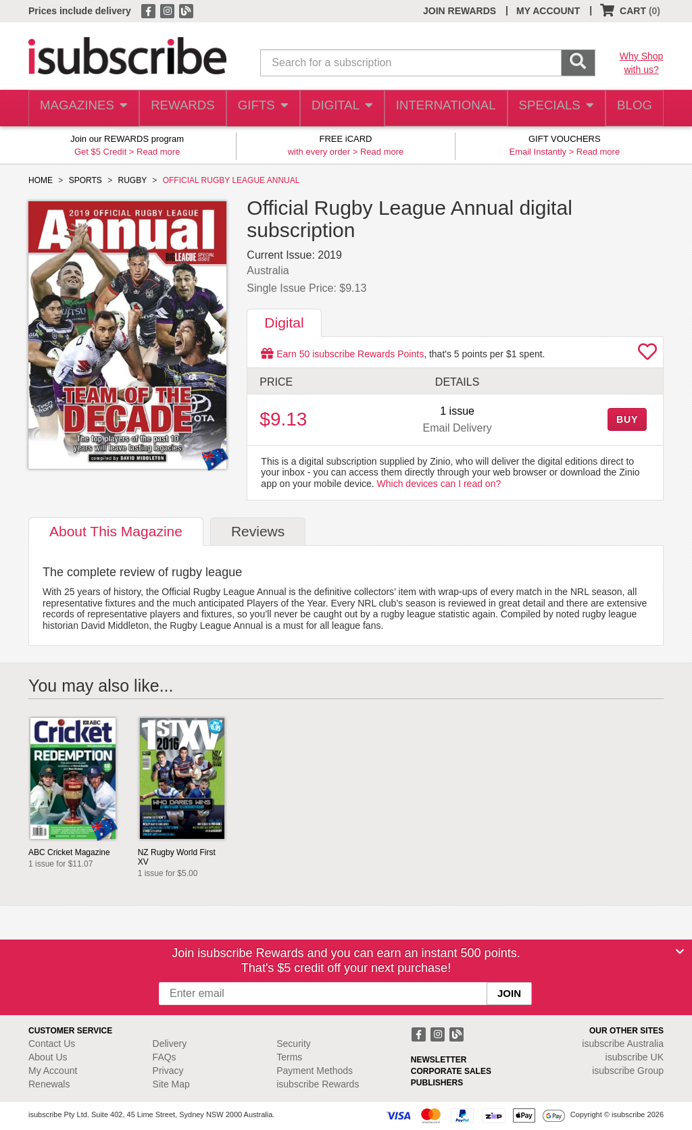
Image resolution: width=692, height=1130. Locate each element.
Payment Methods (314, 1070)
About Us (48, 1057)
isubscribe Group (628, 1070)
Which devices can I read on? (439, 483)
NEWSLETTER (439, 1059)
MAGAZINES (82, 108)
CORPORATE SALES (451, 1071)
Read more (158, 152)
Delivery (170, 1043)
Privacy (168, 1070)
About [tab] (115, 531)
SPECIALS (552, 108)
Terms (289, 1057)
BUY (627, 419)
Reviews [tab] (258, 531)
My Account (52, 1070)
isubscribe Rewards (317, 1084)
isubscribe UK (635, 1057)
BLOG (632, 108)
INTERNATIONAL (444, 108)
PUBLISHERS (437, 1082)
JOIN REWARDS (459, 10)
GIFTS (262, 108)
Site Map (171, 1084)
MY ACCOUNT (548, 10)
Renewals (49, 1084)
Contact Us (51, 1043)
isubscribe (623, 1043)
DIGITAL (342, 108)
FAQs (164, 1057)
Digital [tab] (283, 322)
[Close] (680, 952)
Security (293, 1043)
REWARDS (180, 108)
